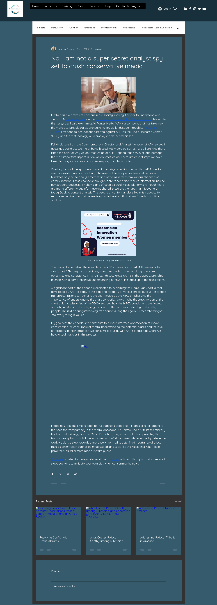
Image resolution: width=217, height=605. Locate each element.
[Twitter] (199, 9)
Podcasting (129, 27)
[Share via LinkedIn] (67, 473)
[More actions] (164, 49)
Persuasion (57, 27)
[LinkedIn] (185, 9)
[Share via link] (75, 473)
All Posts (40, 27)
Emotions (89, 27)
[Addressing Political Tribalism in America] (159, 519)
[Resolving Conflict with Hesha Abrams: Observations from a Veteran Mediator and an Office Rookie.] (58, 519)
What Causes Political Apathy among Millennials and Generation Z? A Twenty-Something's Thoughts (106, 539)
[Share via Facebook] (52, 473)
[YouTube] (204, 9)
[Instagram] (195, 9)
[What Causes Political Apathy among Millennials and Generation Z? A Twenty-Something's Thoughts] (108, 519)
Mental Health (109, 27)
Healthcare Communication (157, 27)
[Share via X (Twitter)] (60, 473)
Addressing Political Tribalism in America (159, 539)
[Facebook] (190, 9)
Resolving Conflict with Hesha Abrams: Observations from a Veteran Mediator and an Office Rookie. (55, 539)
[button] (175, 8)
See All (178, 500)
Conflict (73, 27)
